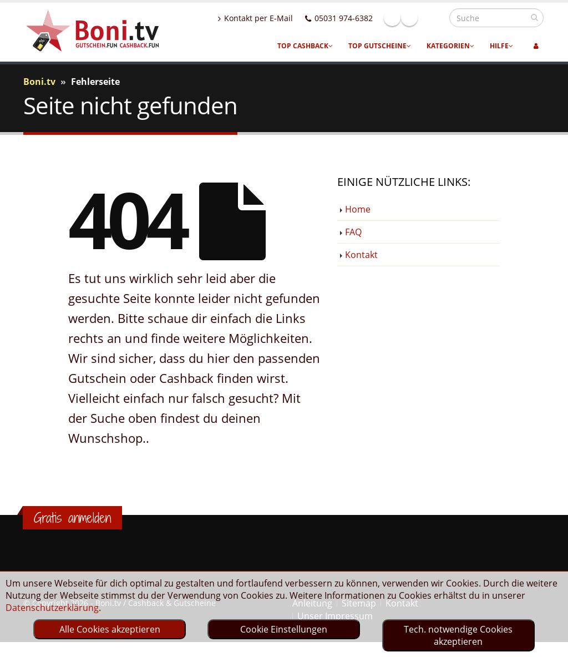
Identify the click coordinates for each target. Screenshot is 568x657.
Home (358, 209)
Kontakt (361, 255)
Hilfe (501, 45)
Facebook (416, 17)
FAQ (353, 232)
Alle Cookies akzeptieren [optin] (109, 629)
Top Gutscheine (379, 45)
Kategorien (450, 45)
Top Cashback (305, 45)
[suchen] (534, 17)
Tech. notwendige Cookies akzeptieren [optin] (458, 635)
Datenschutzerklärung (52, 608)
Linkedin (433, 17)
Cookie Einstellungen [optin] (283, 629)
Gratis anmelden (72, 517)
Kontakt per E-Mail (279, 18)
